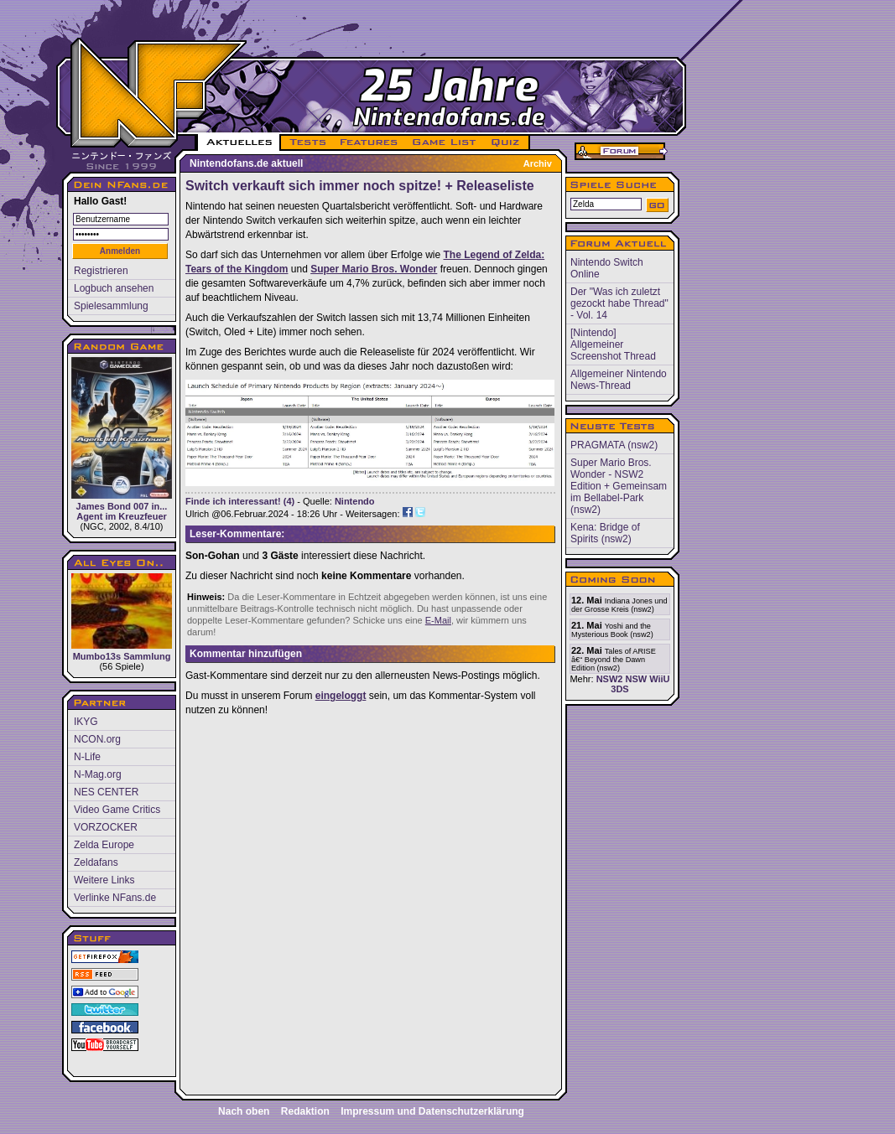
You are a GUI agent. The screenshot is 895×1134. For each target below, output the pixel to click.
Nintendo (355, 501)
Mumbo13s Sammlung (121, 617)
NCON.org (97, 739)
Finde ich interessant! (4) (239, 501)
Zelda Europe (104, 845)
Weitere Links (104, 880)
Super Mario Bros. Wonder (373, 269)
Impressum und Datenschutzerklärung (432, 1111)
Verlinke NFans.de (115, 898)
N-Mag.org (98, 774)
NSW (636, 679)
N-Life (87, 757)
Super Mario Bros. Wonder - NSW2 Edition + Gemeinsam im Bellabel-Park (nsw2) (618, 486)
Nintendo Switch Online (606, 268)
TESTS (306, 142)
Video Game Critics (117, 810)
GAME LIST (444, 142)
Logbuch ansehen (114, 288)
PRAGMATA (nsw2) (614, 445)
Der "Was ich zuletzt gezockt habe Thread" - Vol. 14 (619, 303)
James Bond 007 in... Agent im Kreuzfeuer (121, 439)
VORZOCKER (106, 827)
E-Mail (438, 620)
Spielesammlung (111, 306)
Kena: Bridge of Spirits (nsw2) (605, 533)
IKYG (86, 722)
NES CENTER (106, 792)
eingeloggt (341, 696)
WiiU (659, 679)
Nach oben (243, 1111)
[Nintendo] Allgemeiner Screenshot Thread (613, 344)
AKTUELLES (238, 142)
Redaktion (305, 1111)
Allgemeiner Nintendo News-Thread (618, 379)
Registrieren (101, 271)
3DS (619, 689)
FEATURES (369, 142)
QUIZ (506, 142)
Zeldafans (96, 862)
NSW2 (609, 679)
